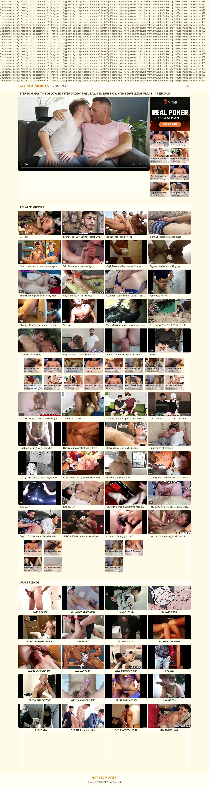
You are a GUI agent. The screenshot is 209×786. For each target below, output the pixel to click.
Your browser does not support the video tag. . (84, 134)
